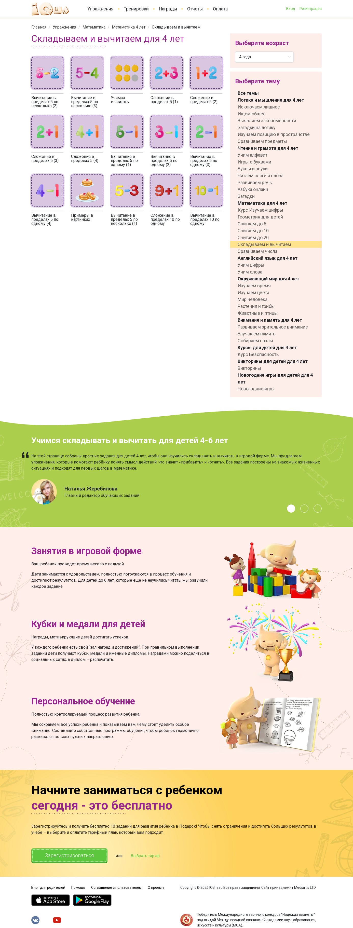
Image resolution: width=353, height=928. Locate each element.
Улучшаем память (256, 333)
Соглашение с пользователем (116, 887)
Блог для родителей (48, 887)
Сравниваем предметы (262, 141)
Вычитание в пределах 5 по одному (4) (44, 219)
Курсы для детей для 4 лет (267, 347)
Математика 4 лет (128, 27)
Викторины (249, 368)
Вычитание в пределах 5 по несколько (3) (84, 101)
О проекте (156, 887)
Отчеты (195, 8)
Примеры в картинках (82, 217)
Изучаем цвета (253, 292)
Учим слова (250, 272)
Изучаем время (254, 285)
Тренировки (136, 8)
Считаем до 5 (252, 223)
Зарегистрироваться (69, 855)
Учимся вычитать (120, 99)
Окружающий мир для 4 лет (268, 278)
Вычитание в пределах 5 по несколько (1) (124, 219)
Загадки (246, 196)
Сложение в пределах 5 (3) (45, 158)
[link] (38, 27)
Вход (290, 8)
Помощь (78, 887)
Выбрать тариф (145, 855)
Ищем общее (252, 113)
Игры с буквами (254, 162)
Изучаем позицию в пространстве (274, 134)
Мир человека (252, 299)
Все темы (248, 93)
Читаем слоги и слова (260, 175)
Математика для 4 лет (262, 203)
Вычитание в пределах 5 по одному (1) (124, 160)
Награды (168, 8)
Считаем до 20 (253, 237)
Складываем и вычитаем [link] (176, 27)
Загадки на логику (257, 127)
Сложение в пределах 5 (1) (164, 99)
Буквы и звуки (253, 168)
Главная (38, 27)
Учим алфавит (252, 155)
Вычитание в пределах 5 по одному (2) (164, 160)
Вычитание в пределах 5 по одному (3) (203, 160)
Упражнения (100, 8)
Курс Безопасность (258, 354)
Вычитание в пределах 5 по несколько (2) (44, 101)
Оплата (220, 8)
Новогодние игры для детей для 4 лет (275, 378)
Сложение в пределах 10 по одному (165, 219)
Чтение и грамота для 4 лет (268, 148)
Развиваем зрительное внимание (273, 327)
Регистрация (310, 8)
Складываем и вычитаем (264, 244)
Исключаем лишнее (259, 107)
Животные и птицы (258, 313)
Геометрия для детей (260, 217)
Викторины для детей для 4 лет (273, 361)
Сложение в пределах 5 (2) (204, 99)
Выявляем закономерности (267, 120)
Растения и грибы (256, 306)
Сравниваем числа (257, 251)
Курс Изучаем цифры (260, 210)
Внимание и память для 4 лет (270, 320)
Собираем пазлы (255, 340)
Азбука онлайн (253, 189)
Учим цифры (251, 265)
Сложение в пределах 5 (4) (84, 158)
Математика (94, 27)
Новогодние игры (256, 388)
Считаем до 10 (253, 230)
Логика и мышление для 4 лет (271, 100)
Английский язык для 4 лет (267, 258)
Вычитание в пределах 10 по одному (205, 219)
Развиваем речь (255, 182)
